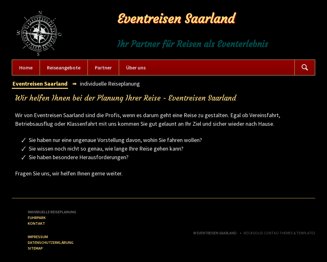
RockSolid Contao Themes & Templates (279, 232)
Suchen (304, 67)
